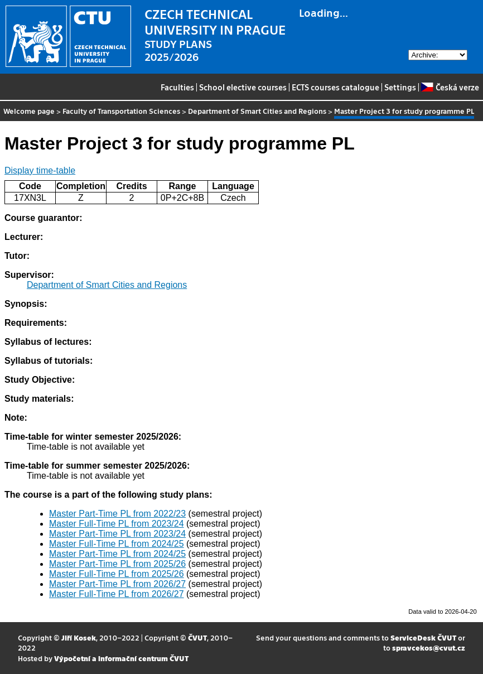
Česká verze (450, 87)
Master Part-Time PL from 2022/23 (117, 513)
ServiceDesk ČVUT (423, 637)
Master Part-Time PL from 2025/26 (117, 564)
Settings (400, 87)
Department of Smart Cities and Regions (257, 111)
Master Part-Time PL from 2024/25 (117, 554)
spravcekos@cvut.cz (428, 647)
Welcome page (29, 111)
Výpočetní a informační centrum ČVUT (121, 658)
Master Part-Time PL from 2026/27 (117, 584)
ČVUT (197, 637)
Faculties (177, 87)
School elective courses (243, 87)
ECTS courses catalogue (335, 87)
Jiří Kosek (78, 637)
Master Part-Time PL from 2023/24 (117, 533)
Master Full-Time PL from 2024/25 (116, 543)
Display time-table (39, 170)
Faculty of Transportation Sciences (121, 111)
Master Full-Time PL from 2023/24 (116, 523)
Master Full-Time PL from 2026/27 (116, 594)
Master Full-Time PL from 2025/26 (116, 574)
